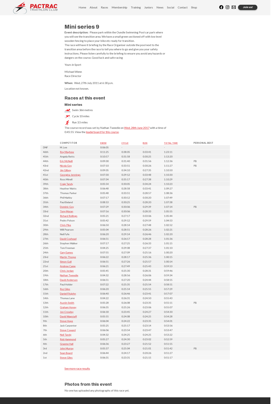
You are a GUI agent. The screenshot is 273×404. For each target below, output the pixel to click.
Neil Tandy (65, 334)
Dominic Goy (67, 206)
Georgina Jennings (70, 174)
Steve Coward (68, 330)
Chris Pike (65, 225)
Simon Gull (66, 261)
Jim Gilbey (65, 170)
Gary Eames (66, 252)
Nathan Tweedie (69, 275)
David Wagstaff (68, 316)
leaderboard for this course (102, 132)
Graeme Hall (66, 343)
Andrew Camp (68, 266)
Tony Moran (66, 211)
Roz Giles (65, 288)
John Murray (66, 348)
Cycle (125, 143)
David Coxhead (68, 238)
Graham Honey (68, 307)
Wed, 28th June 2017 (136, 127)
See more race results (77, 368)
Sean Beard (66, 352)
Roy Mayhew (67, 151)
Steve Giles (66, 357)
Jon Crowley (66, 311)
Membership (119, 7)
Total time (171, 143)
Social (170, 7)
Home (82, 7)
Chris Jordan (67, 270)
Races (104, 7)
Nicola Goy (66, 165)
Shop (194, 7)
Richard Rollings (68, 215)
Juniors (148, 7)
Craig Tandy (66, 183)
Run (145, 143)
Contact (183, 7)
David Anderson (69, 279)
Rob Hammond (68, 339)
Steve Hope (66, 320)
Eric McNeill (66, 161)
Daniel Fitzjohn (68, 293)
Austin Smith (67, 302)
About (93, 7)
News (159, 7)
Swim (103, 143)
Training (136, 7)
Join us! (248, 7)
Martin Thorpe (68, 257)
